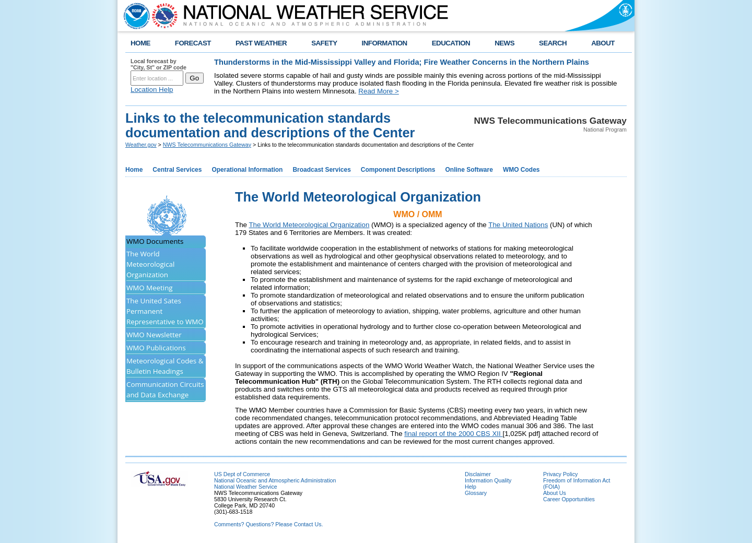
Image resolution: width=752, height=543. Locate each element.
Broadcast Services (321, 169)
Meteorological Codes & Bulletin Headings (164, 366)
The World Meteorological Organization (150, 264)
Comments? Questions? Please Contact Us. (268, 524)
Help (470, 486)
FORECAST (193, 43)
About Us (554, 493)
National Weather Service (245, 486)
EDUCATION (451, 43)
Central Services (177, 169)
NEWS (504, 43)
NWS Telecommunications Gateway (207, 144)
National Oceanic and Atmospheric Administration (275, 480)
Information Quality (488, 480)
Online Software (469, 169)
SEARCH (553, 43)
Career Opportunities (569, 499)
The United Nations (518, 225)
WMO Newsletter (154, 334)
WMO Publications (156, 347)
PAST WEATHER (261, 43)
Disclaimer (478, 474)
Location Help (152, 89)
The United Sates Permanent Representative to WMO (165, 311)
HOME (140, 43)
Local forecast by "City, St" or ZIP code (158, 64)
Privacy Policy (560, 474)
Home (134, 169)
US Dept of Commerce (242, 474)
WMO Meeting (149, 287)
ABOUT (603, 43)
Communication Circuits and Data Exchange (165, 389)
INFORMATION (384, 43)
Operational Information (247, 169)
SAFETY (324, 43)
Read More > (378, 91)
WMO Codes (521, 169)
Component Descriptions (398, 169)
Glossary (476, 493)
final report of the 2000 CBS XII (453, 434)
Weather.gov (141, 144)
